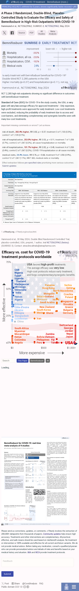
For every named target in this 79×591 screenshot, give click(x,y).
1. (2, 232)
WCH (37, 552)
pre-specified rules (33, 163)
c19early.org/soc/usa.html (25, 232)
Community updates (52, 534)
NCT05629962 (52, 26)
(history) (65, 242)
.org (17, 2)
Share (17, 583)
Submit (7, 574)
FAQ (41, 583)
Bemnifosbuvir (37, 360)
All (48, 360)
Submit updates (9, 166)
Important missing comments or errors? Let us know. (25, 125)
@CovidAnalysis (29, 583)
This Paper (22, 360)
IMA (29, 552)
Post (6, 583)
